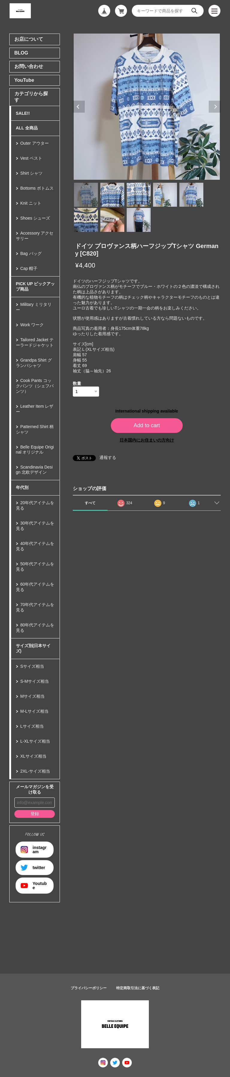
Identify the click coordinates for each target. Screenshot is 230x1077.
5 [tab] (191, 195)
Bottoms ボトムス (37, 188)
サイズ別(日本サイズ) (33, 648)
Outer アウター (34, 143)
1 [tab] (86, 195)
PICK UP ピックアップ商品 (35, 286)
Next (215, 107)
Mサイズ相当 (32, 696)
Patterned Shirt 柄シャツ (35, 429)
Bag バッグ (31, 253)
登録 (35, 813)
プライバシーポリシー (89, 988)
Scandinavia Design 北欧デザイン (34, 470)
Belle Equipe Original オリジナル (35, 449)
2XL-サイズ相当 (35, 771)
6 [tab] (86, 220)
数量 (77, 383)
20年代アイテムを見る (35, 505)
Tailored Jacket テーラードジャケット (35, 342)
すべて (90, 503)
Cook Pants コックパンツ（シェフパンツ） (35, 386)
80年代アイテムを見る (35, 628)
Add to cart (147, 425)
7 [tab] (112, 220)
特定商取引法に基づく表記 (137, 988)
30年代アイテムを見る (35, 526)
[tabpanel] (147, 107)
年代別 (22, 487)
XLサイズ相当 (33, 756)
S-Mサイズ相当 (34, 681)
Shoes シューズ (35, 218)
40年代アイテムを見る (35, 546)
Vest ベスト (31, 158)
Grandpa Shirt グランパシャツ (34, 363)
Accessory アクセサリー (34, 236)
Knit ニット (30, 203)
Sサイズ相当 (32, 666)
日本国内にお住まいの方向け (146, 440)
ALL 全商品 (27, 128)
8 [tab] (139, 220)
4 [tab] (165, 195)
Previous (79, 107)
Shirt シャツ (31, 173)
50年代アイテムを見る (35, 566)
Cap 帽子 (29, 268)
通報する (107, 457)
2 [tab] (112, 195)
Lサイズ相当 (32, 726)
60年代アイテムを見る (35, 587)
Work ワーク (32, 324)
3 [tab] (139, 195)
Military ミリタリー (34, 307)
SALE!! (23, 113)
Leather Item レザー (35, 409)
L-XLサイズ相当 (35, 741)
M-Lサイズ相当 (34, 711)
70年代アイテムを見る (35, 607)
